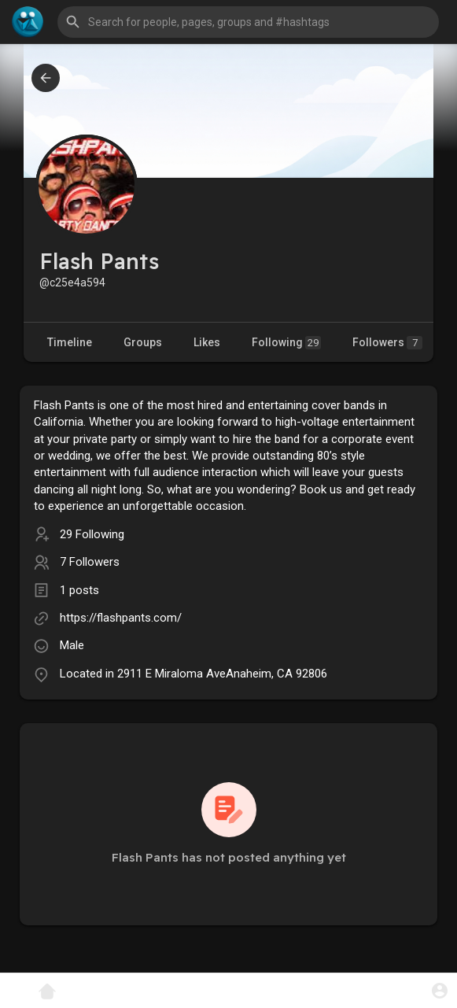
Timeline (69, 342)
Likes (206, 342)
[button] (248, 22)
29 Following (92, 534)
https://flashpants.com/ (121, 618)
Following (286, 342)
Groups (142, 342)
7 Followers (90, 562)
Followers (387, 342)
